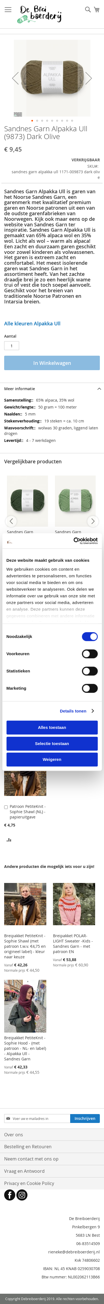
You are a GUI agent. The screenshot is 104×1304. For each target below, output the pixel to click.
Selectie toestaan (52, 743)
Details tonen (73, 711)
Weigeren (52, 759)
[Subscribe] (85, 1118)
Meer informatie (19, 388)
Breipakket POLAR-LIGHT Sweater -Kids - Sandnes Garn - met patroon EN (73, 943)
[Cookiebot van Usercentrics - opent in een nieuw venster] (74, 541)
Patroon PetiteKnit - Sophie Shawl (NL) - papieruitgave (28, 812)
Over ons (13, 1135)
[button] (15, 78)
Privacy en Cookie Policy (29, 1183)
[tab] (52, 389)
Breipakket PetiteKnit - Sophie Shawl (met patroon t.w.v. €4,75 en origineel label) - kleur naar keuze (25, 946)
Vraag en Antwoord (24, 1171)
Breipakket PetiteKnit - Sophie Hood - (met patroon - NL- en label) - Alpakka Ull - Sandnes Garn (25, 1048)
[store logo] (39, 14)
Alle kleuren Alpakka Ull (32, 323)
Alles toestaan (52, 727)
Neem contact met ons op (31, 1159)
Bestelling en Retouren (28, 1147)
